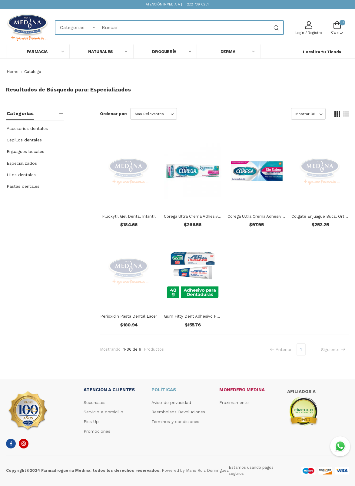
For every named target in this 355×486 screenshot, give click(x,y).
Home (12, 71)
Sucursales (94, 402)
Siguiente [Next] (333, 349)
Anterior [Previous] (281, 349)
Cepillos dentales (24, 139)
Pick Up (91, 421)
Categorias (20, 113)
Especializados (22, 163)
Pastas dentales (23, 186)
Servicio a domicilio (103, 411)
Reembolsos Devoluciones (178, 411)
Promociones (97, 431)
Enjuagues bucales (25, 151)
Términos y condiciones (175, 421)
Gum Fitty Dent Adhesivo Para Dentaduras (205, 316)
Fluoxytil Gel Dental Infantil (129, 216)
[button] (38, 51)
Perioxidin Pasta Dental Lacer (128, 316)
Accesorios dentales (27, 128)
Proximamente (234, 402)
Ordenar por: (113, 113)
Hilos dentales (21, 174)
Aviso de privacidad (171, 402)
